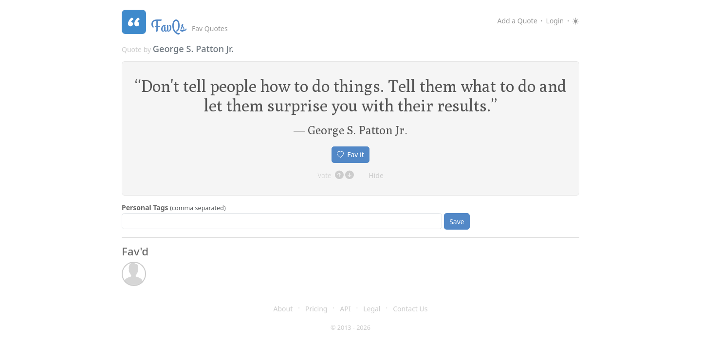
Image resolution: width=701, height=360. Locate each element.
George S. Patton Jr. (193, 48)
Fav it (350, 154)
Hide (376, 175)
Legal (371, 308)
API (345, 308)
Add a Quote (517, 20)
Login (555, 20)
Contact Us (410, 308)
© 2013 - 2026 (350, 328)
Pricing (316, 308)
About (283, 308)
